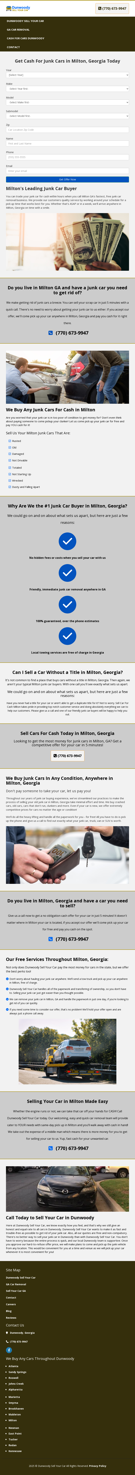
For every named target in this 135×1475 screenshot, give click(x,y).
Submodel (12, 111)
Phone (10, 152)
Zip (8, 124)
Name (9, 138)
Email (9, 166)
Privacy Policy (97, 1466)
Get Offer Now (67, 179)
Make (9, 83)
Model (10, 97)
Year (9, 70)
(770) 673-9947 (112, 8)
